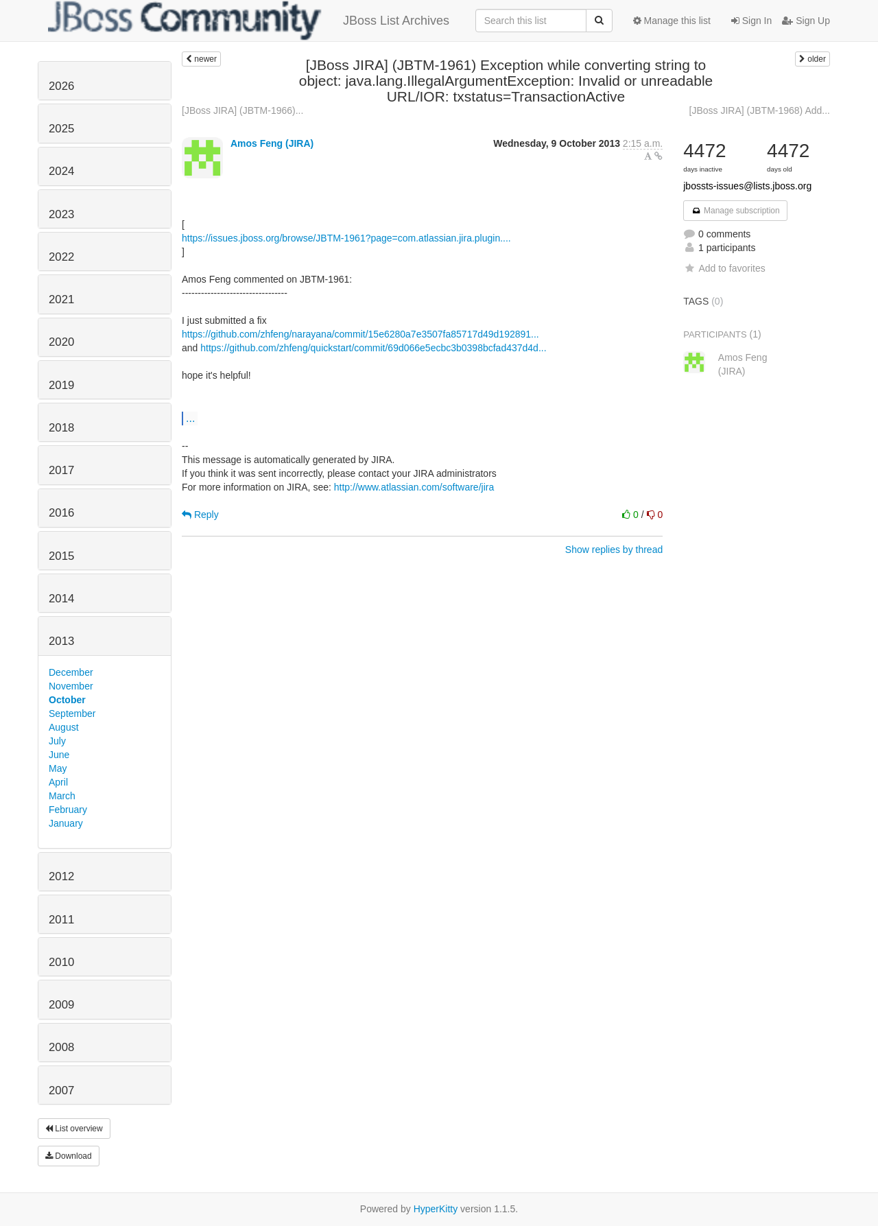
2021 (61, 299)
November (71, 686)
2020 (61, 342)
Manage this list (672, 20)
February (68, 809)
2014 (61, 598)
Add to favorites (724, 268)
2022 (61, 256)
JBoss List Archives (248, 20)
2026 (61, 86)
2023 (61, 214)
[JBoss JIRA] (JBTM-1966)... (242, 110)
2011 (61, 919)
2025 (61, 128)
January (66, 823)
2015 (61, 556)
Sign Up (806, 20)
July (57, 740)
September (72, 713)
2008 (61, 1047)
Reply (200, 514)
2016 (61, 512)
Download (68, 1156)
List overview (74, 1128)
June (59, 754)
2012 (61, 876)
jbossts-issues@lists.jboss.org (747, 185)
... (190, 418)
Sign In (751, 20)
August (64, 727)
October (67, 699)
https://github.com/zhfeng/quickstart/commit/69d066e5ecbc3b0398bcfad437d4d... (373, 347)
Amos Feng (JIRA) (271, 143)
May (58, 768)
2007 (61, 1090)
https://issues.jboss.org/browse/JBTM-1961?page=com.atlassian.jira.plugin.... (346, 238)
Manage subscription (735, 210)
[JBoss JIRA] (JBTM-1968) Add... (759, 110)
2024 (61, 171)
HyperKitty (436, 1208)
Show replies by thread (614, 549)
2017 (61, 470)
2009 (61, 1004)
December (71, 672)
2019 (61, 385)
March (62, 795)
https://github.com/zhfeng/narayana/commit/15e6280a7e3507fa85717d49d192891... (360, 334)
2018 (61, 427)
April (58, 782)
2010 (61, 962)
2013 (61, 641)
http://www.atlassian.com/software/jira (414, 487)
